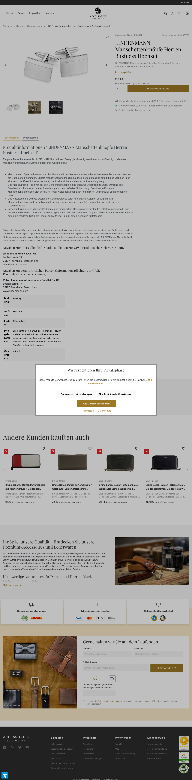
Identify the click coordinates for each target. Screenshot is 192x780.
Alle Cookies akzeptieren (96, 403)
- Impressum (88, 410)
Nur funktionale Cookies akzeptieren (117, 394)
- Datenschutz (103, 410)
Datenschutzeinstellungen (76, 394)
